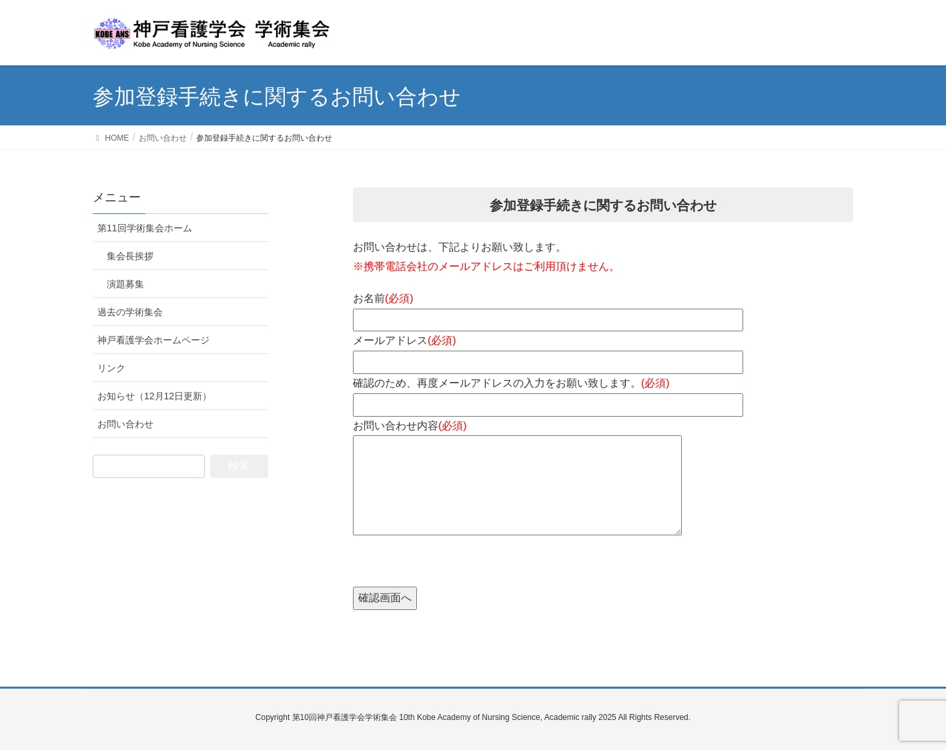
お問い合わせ (125, 424)
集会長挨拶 (130, 256)
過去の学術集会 (130, 312)
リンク (111, 368)
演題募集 (125, 284)
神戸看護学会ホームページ (153, 340)
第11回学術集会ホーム (144, 228)
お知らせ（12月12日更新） (154, 396)
